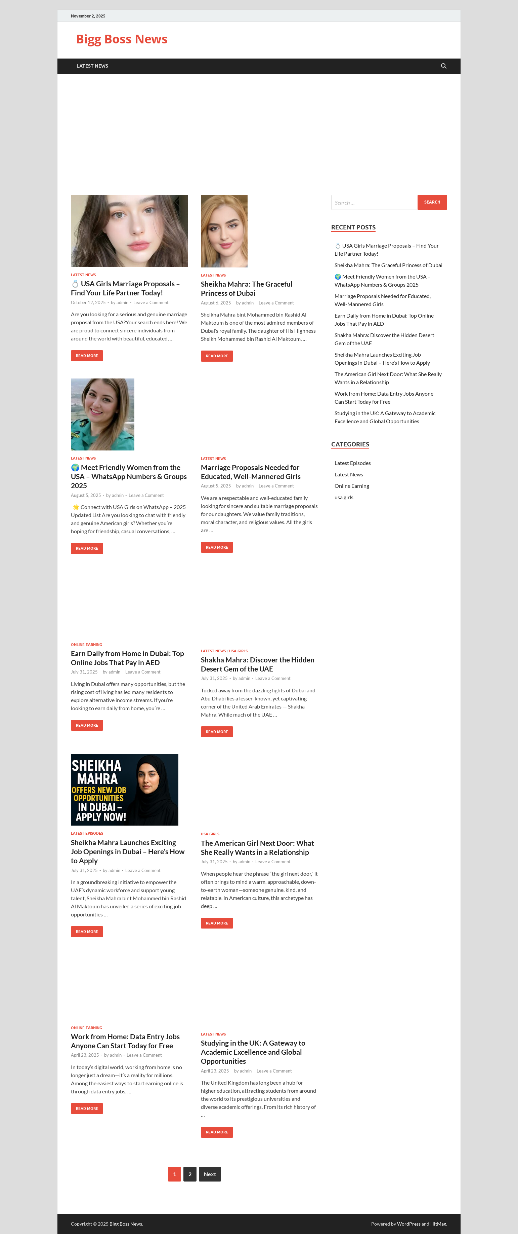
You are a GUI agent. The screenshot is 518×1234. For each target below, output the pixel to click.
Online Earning (86, 644)
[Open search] (444, 66)
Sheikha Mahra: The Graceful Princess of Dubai (388, 265)
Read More (84, 354)
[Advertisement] (259, 134)
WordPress (409, 1224)
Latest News (92, 66)
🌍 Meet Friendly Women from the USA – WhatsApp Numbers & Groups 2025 (129, 476)
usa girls (238, 651)
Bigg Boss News (122, 39)
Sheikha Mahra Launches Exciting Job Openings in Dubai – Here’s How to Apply (128, 851)
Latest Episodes (87, 833)
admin (122, 302)
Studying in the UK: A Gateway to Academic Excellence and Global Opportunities (253, 1052)
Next (210, 1174)
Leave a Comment (151, 302)
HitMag (438, 1224)
